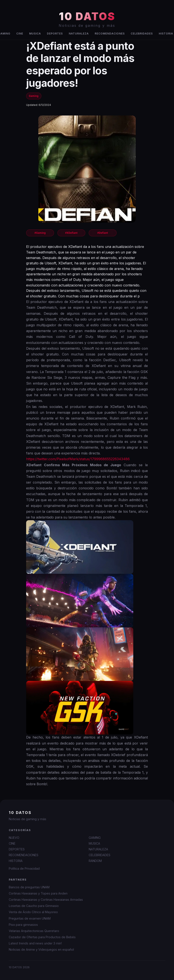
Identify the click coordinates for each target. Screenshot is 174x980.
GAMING (95, 837)
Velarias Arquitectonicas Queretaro (34, 931)
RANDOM (95, 861)
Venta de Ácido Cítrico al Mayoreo (33, 912)
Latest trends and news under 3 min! (35, 943)
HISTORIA (15, 861)
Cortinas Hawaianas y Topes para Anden (38, 893)
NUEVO (14, 837)
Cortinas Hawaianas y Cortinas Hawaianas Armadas (46, 899)
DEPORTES (55, 33)
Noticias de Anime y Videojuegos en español (41, 949)
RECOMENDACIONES (110, 33)
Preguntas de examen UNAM (30, 918)
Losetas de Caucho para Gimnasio (34, 906)
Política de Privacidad (24, 868)
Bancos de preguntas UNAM (29, 887)
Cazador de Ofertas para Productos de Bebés (42, 937)
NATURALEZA (79, 33)
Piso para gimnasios (23, 924)
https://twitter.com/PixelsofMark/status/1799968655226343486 (78, 459)
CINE (19, 33)
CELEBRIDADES (142, 33)
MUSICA (35, 33)
